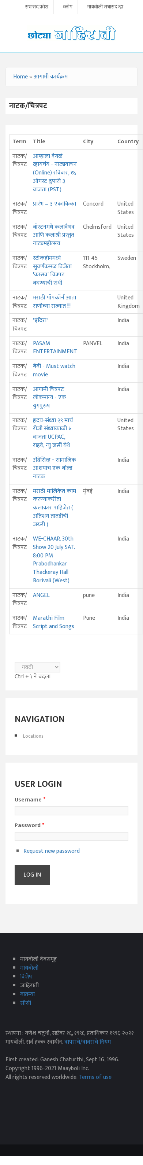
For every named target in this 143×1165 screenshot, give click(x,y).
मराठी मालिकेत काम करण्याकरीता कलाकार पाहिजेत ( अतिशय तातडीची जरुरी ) (54, 508)
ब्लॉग (67, 7)
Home (20, 77)
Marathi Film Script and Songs (53, 622)
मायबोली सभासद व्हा (105, 7)
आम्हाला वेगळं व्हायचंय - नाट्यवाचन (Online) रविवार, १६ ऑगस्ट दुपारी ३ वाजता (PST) (55, 173)
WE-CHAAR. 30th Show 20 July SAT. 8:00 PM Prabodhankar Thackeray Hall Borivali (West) (54, 560)
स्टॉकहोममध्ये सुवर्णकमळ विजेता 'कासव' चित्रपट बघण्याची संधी (52, 270)
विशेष (26, 977)
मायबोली (29, 968)
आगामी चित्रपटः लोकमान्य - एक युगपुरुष (49, 397)
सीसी (25, 1003)
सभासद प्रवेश (36, 7)
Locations (33, 736)
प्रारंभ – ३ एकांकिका (54, 204)
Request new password (51, 851)
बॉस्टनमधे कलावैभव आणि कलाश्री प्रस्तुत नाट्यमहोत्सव (54, 235)
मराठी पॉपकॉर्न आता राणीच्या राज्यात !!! (54, 302)
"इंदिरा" (40, 320)
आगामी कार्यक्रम (51, 77)
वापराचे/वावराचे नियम (87, 1042)
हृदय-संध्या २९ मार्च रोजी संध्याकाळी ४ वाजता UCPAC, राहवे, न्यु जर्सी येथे (53, 433)
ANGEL (41, 595)
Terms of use (95, 1077)
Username (30, 800)
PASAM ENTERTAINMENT (55, 348)
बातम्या (27, 994)
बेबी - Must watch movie (54, 370)
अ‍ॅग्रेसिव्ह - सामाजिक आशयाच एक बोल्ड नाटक (54, 468)
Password (29, 825)
